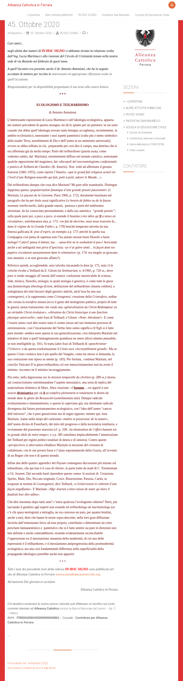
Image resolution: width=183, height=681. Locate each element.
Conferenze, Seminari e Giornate (147, 138)
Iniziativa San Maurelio (116, 15)
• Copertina (33, 15)
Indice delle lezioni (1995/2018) (146, 144)
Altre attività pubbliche (59, 15)
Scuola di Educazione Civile (152, 15)
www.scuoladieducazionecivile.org (78, 574)
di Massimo (15, 33)
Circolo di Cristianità (140, 132)
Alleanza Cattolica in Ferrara (30, 5)
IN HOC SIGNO (87, 15)
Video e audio (137, 150)
